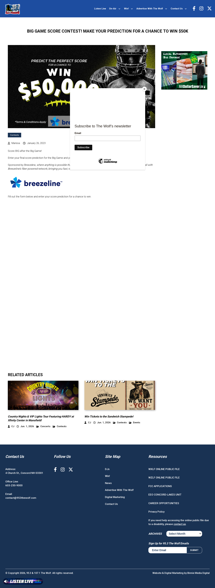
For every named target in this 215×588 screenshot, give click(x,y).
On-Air (112, 8)
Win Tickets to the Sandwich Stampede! (108, 416)
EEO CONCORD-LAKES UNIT (165, 494)
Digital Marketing (115, 497)
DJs (107, 469)
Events (134, 422)
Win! (126, 8)
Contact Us (177, 8)
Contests (14, 135)
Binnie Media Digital (198, 573)
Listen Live (100, 8)
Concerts (43, 426)
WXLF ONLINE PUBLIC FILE (164, 469)
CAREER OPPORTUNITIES (163, 503)
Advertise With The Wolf (149, 8)
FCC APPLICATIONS (160, 486)
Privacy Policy (156, 511)
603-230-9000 (14, 485)
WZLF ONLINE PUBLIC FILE (164, 477)
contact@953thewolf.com (20, 497)
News (108, 483)
